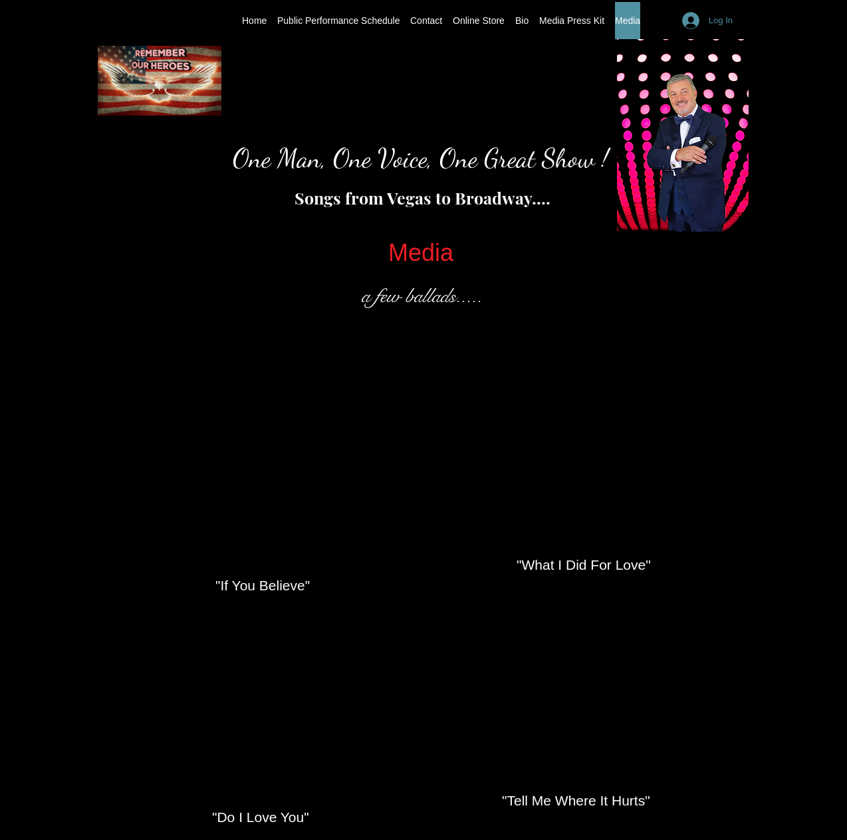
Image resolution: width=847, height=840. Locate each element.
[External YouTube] (257, 470)
